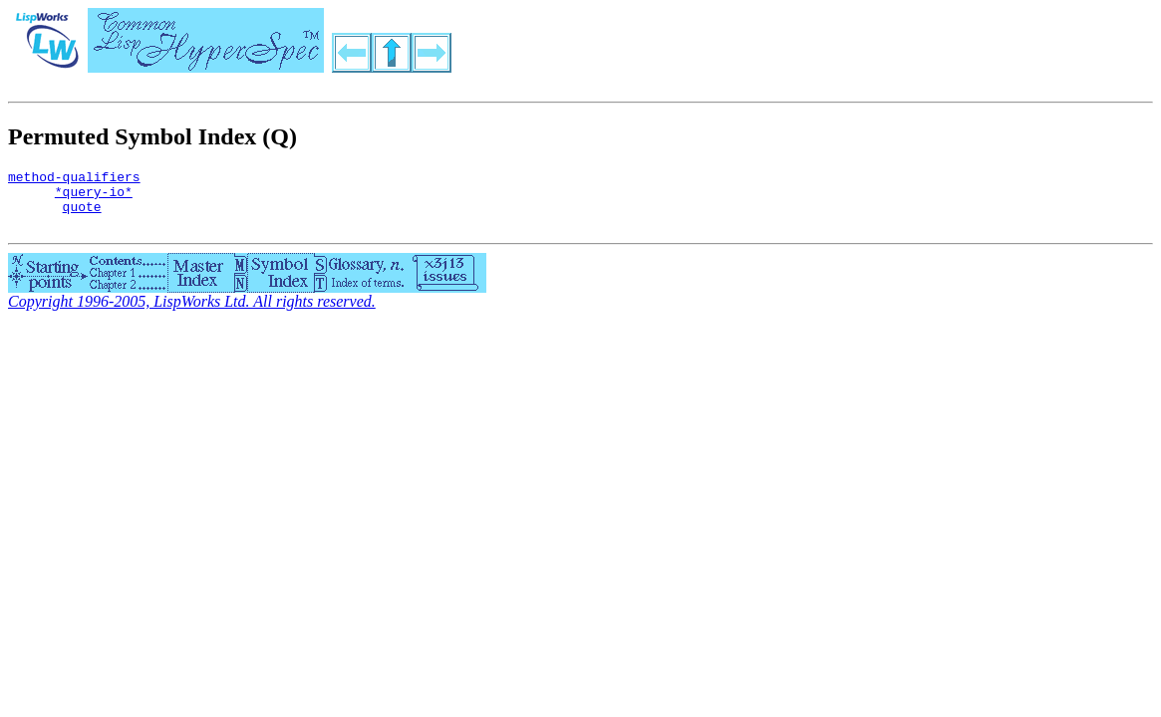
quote (82, 215)
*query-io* (94, 197)
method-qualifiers (74, 179)
